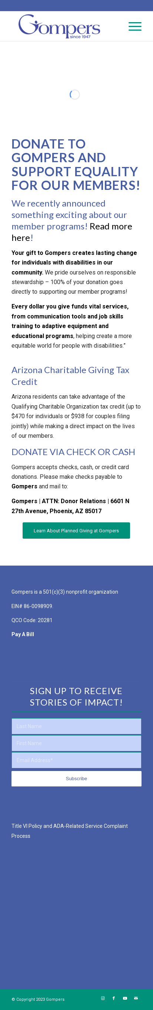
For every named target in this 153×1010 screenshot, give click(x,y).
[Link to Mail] (136, 998)
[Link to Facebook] (113, 998)
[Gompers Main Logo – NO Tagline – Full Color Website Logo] (63, 26)
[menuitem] (131, 26)
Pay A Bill (22, 634)
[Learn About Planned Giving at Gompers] (76, 530)
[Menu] (131, 26)
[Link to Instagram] (102, 998)
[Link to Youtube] (124, 998)
